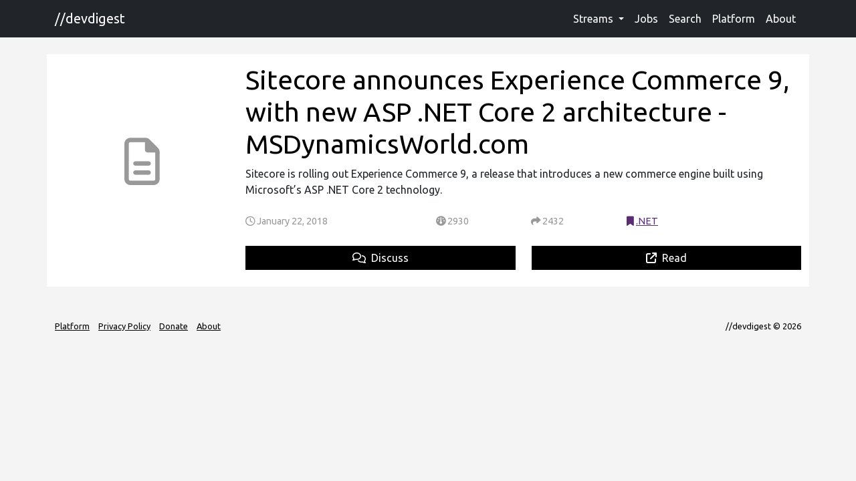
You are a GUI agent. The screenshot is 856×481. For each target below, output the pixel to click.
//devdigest (90, 18)
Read (666, 258)
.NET (647, 221)
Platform (733, 19)
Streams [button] (594, 19)
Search (685, 19)
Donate (173, 326)
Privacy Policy (124, 326)
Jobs (646, 19)
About (781, 19)
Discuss (380, 258)
